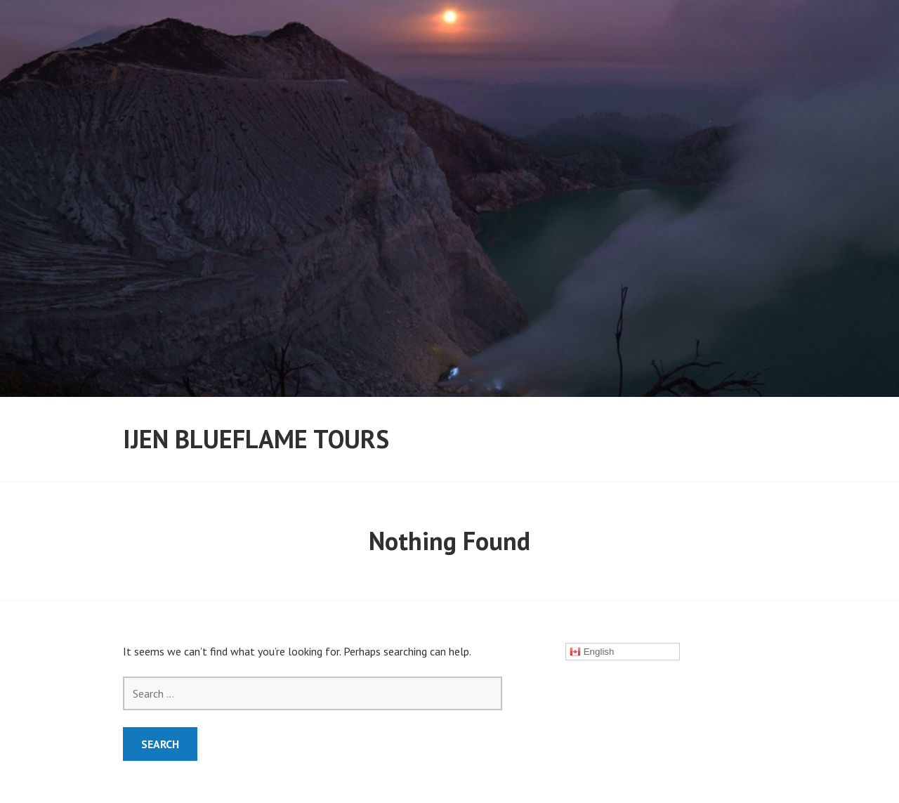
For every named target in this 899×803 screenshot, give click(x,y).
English (592, 652)
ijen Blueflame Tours (256, 438)
